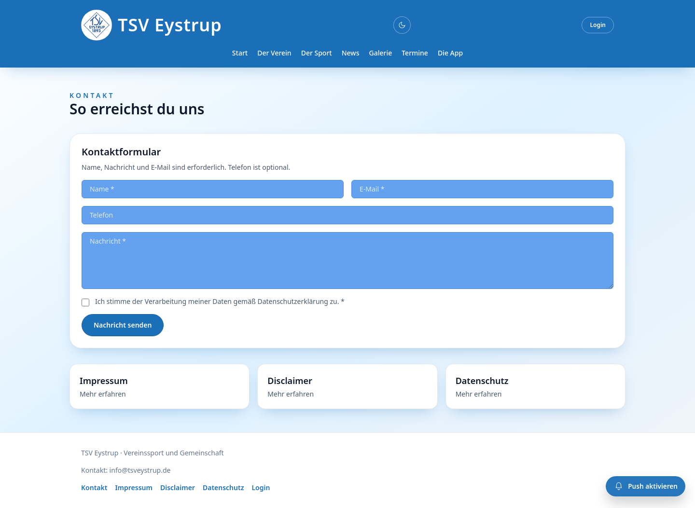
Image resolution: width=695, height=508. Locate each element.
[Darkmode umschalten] (402, 25)
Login (598, 25)
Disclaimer (177, 487)
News (351, 52)
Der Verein (274, 52)
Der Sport (316, 52)
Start (240, 52)
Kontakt (94, 487)
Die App (450, 52)
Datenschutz (223, 487)
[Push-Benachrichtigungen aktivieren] (645, 486)
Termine (415, 52)
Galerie (380, 52)
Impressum (134, 487)
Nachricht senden (123, 325)
